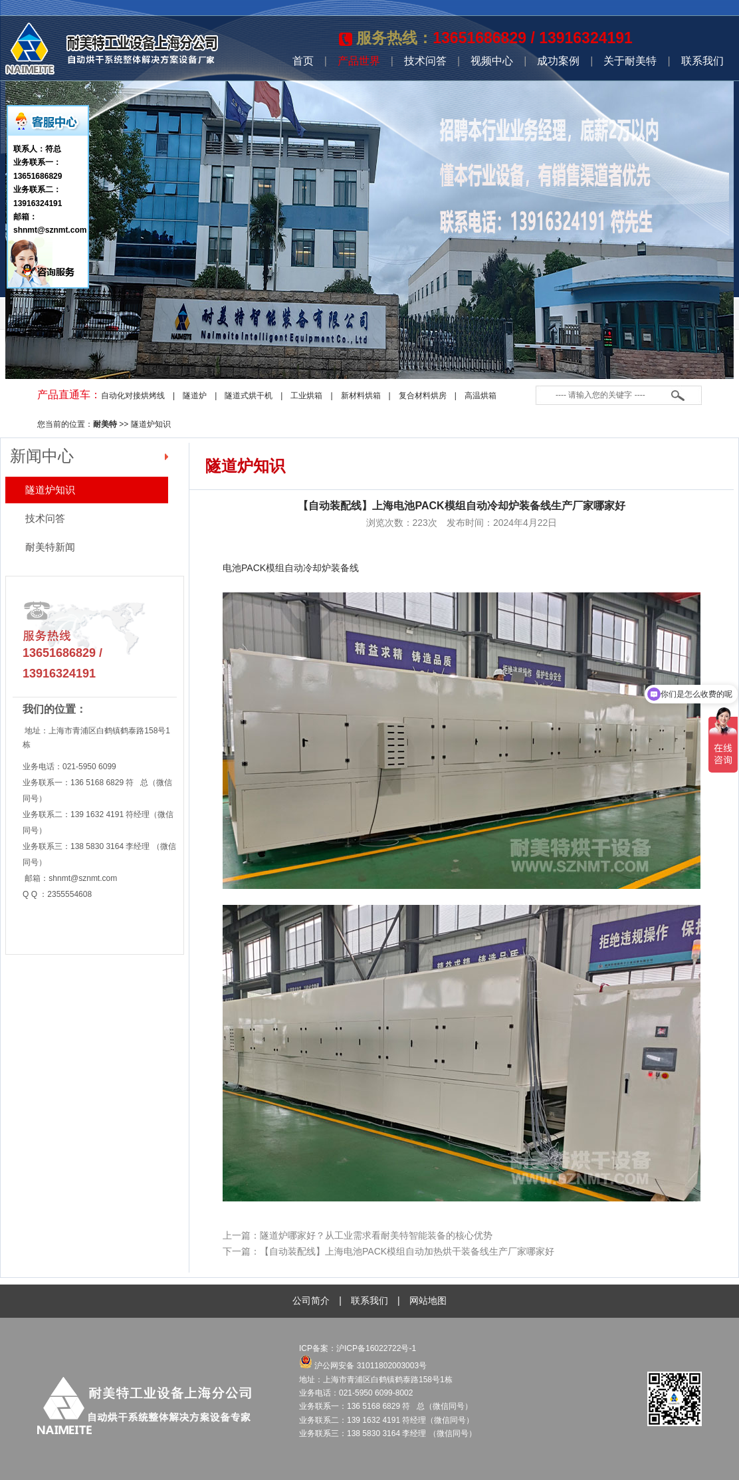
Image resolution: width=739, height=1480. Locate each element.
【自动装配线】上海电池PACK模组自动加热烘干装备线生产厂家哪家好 (407, 1251)
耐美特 (105, 424)
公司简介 (311, 1300)
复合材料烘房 (423, 395)
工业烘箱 (306, 395)
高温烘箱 (480, 395)
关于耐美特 (630, 60)
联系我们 (702, 60)
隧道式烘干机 (248, 395)
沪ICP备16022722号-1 (377, 1348)
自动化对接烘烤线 (133, 395)
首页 (303, 60)
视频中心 (492, 60)
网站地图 (428, 1300)
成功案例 (558, 60)
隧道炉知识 (151, 424)
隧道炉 (195, 395)
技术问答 (425, 60)
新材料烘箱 (361, 395)
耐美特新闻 (50, 547)
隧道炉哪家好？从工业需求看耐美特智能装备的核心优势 (376, 1235)
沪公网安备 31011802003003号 (363, 1365)
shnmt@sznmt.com (83, 878)
